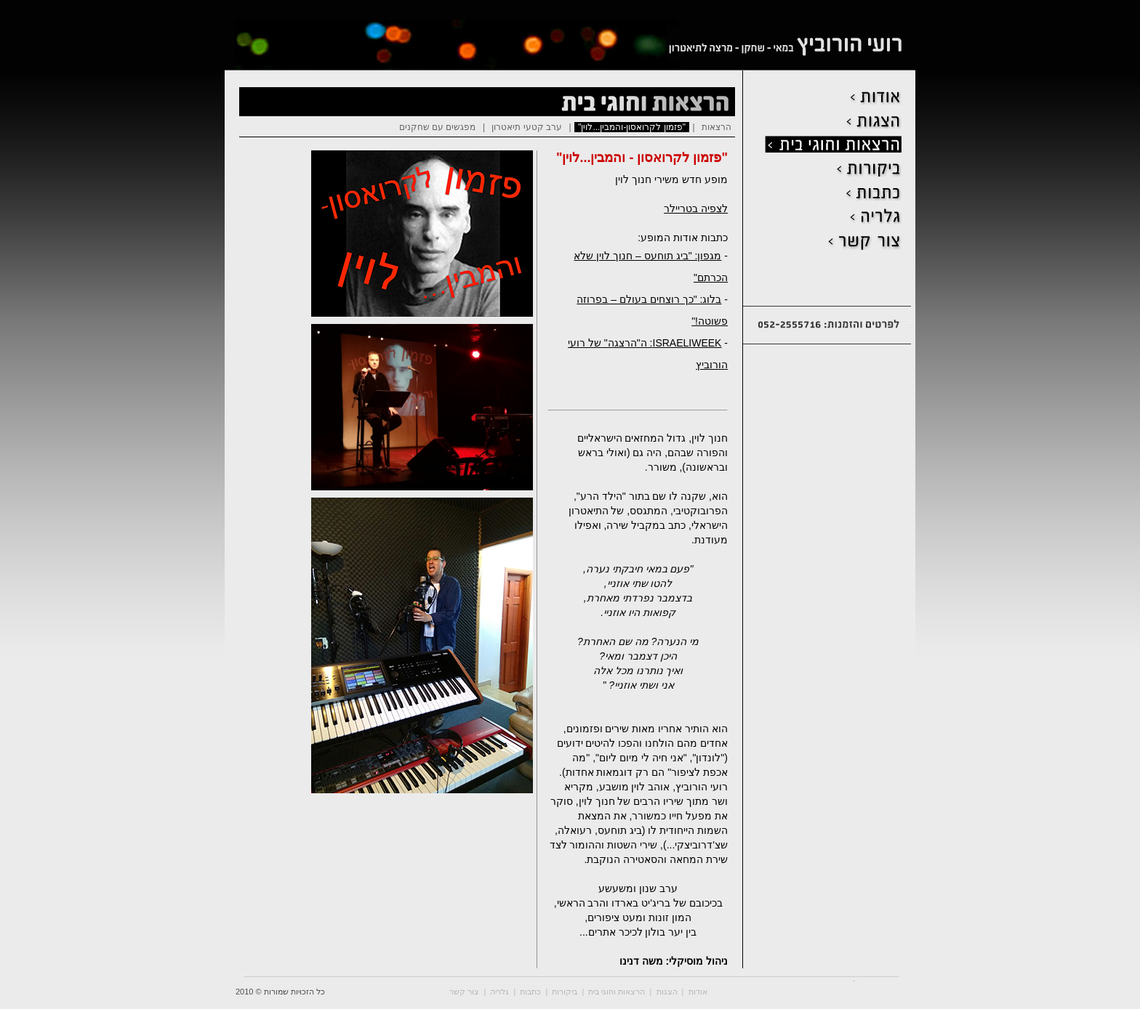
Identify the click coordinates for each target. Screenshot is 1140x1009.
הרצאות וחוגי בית (616, 991)
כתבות (530, 991)
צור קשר (464, 991)
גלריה (499, 991)
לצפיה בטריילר (696, 208)
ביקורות (564, 991)
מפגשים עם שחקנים (437, 127)
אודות (698, 991)
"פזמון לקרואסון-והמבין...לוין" (632, 127)
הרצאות (716, 127)
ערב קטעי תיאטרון (526, 127)
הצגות (667, 991)
